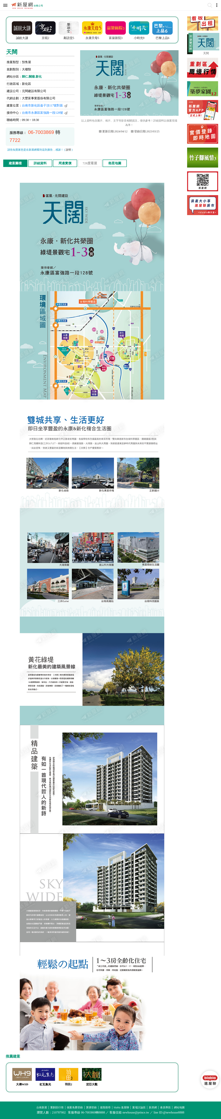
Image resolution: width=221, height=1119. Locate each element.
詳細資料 (40, 163)
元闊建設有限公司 (34, 91)
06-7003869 (41, 132)
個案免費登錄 (75, 1107)
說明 (68, 149)
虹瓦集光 (45, 1084)
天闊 (206, 53)
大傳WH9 (22, 1084)
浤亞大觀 (91, 1084)
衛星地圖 (114, 163)
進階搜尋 (105, 1107)
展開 (190, 44)
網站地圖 (179, 1107)
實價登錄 (91, 1107)
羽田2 (68, 1084)
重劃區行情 (57, 1107)
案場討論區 (139, 1107)
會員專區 (165, 1107)
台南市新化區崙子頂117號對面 (42, 105)
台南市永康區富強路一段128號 (42, 112)
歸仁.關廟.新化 (32, 76)
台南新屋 (41, 1107)
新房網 (153, 1107)
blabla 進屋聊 (121, 1107)
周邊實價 (64, 163)
